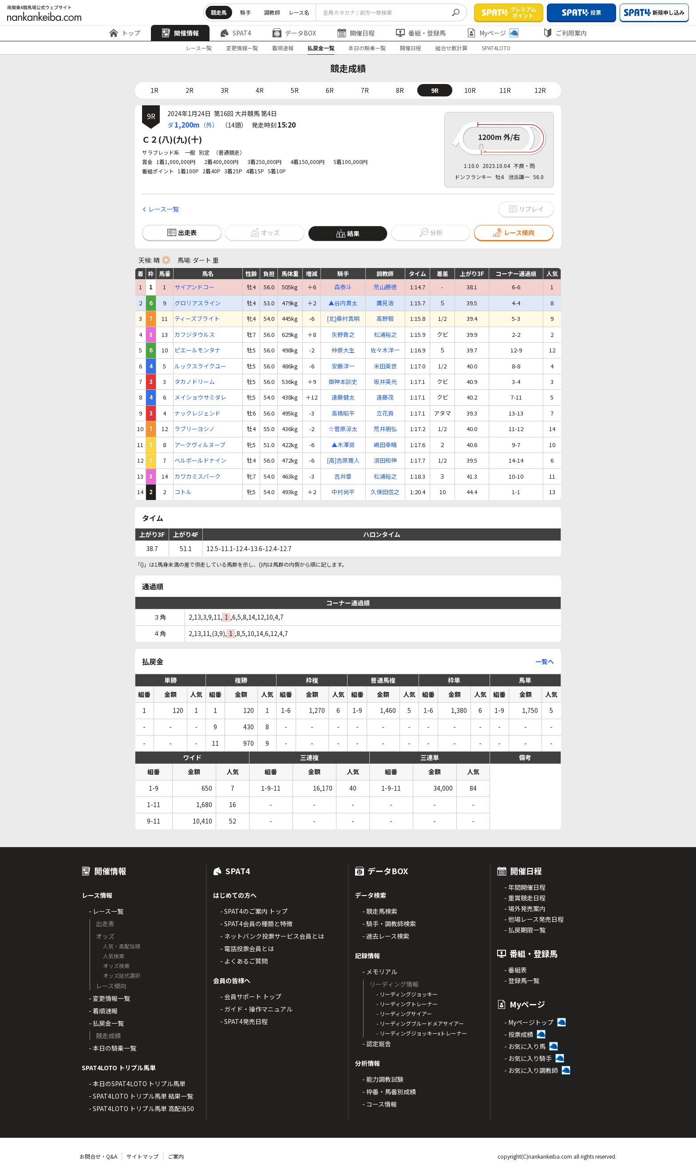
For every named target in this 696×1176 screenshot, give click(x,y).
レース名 (299, 12)
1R (154, 90)
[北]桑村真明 (343, 319)
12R (540, 90)
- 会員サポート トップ (250, 996)
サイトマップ (142, 1156)
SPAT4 (235, 32)
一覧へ (544, 661)
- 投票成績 (518, 1034)
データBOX (294, 32)
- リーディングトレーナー (407, 1004)
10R (470, 90)
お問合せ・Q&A (98, 1156)
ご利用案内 (565, 32)
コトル (183, 492)
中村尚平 (343, 492)
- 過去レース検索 (385, 936)
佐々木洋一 (385, 350)
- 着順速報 (103, 1010)
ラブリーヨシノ (194, 429)
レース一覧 (199, 48)
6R (330, 90)
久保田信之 (385, 492)
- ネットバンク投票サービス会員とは (272, 936)
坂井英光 (385, 382)
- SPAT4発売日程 (244, 1021)
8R (400, 90)
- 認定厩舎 (376, 1043)
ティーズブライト (197, 319)
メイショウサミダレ (200, 397)
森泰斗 (343, 287)
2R (190, 90)
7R (365, 90)
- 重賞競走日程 (525, 897)
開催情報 (180, 32)
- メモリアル (379, 971)
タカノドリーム (194, 382)
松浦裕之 (385, 335)
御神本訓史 (342, 382)
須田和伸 (385, 460)
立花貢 (385, 413)
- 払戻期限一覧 (525, 929)
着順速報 (282, 48)
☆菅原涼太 (342, 429)
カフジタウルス (194, 335)
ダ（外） (192, 124)
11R (505, 90)
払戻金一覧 (321, 48)
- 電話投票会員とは (247, 948)
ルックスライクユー (200, 366)
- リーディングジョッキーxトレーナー (421, 1033)
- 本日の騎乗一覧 (112, 1048)
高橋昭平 (343, 413)
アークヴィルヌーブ (199, 445)
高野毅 (385, 319)
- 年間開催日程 (525, 887)
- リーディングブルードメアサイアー (420, 1023)
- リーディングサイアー (404, 1013)
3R (225, 90)
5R (295, 90)
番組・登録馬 (421, 32)
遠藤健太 (343, 397)
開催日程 (356, 32)
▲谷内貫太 (342, 303)
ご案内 (176, 1156)
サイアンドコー (194, 287)
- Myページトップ (529, 1022)
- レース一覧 (106, 911)
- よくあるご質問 (244, 960)
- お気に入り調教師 (531, 1070)
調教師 (272, 12)
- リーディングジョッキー (407, 994)
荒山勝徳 (385, 287)
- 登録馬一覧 (521, 980)
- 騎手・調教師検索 (389, 923)
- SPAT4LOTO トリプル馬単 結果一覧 (141, 1096)
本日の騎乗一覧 (367, 48)
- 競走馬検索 (379, 911)
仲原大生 (343, 350)
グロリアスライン (197, 303)
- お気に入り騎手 (528, 1058)
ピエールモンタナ (197, 350)
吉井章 (343, 476)
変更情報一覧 (242, 48)
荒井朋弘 (385, 429)
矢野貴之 (343, 335)
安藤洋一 (343, 366)
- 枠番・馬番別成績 (389, 1091)
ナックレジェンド (197, 413)
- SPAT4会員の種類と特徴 (256, 923)
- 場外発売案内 (525, 908)
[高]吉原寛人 (343, 460)
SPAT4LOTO (496, 48)
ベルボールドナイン (200, 460)
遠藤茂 (385, 397)
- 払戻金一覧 (106, 1023)
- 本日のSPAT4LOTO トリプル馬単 (137, 1083)
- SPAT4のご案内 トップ (254, 911)
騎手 (245, 12)
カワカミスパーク (197, 476)
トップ (124, 32)
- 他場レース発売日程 (534, 919)
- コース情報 (379, 1104)
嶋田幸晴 (385, 445)
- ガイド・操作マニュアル (256, 1008)
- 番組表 (515, 969)
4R (260, 90)
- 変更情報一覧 (109, 998)
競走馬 (219, 12)
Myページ (492, 32)
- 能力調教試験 (382, 1079)
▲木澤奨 (343, 445)
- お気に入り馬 (525, 1046)
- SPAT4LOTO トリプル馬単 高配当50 (141, 1108)
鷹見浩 (385, 303)
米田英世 (385, 366)
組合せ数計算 (451, 48)
